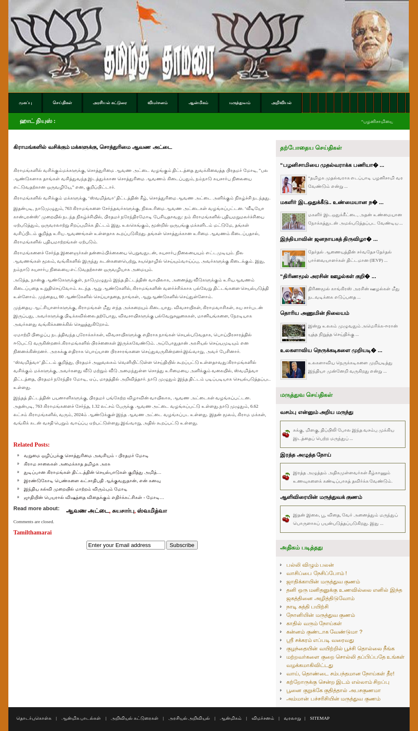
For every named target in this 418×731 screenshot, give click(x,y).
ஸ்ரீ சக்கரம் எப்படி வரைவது (320, 640)
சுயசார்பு (123, 510)
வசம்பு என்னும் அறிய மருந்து (316, 412)
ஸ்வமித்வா (152, 510)
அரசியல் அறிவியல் (189, 718)
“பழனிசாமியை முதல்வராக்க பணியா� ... (332, 165)
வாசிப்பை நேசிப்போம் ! (316, 573)
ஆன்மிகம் (231, 718)
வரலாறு (292, 718)
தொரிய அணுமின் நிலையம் (314, 313)
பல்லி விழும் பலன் (310, 565)
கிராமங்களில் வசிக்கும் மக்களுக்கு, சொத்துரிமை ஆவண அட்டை (92, 147)
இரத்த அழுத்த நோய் (305, 455)
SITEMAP (319, 718)
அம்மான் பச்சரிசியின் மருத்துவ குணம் (333, 698)
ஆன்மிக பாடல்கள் (81, 718)
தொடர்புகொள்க (33, 718)
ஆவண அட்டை (88, 510)
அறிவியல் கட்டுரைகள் (134, 718)
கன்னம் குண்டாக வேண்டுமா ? (324, 632)
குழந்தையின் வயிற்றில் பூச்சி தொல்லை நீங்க (340, 648)
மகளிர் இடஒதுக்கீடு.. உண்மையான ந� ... (332, 202)
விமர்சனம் (263, 718)
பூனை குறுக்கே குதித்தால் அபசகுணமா (333, 690)
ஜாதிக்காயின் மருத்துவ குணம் (323, 581)
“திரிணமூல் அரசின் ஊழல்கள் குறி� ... (328, 276)
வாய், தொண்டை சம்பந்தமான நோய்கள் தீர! (340, 673)
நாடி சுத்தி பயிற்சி (307, 606)
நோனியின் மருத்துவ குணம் (320, 615)
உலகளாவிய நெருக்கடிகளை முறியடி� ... (331, 350)
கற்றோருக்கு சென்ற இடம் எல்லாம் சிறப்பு (338, 682)
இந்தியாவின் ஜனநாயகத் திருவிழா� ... (329, 239)
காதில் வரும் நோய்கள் (314, 623)
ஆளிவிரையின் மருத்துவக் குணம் (321, 497)
